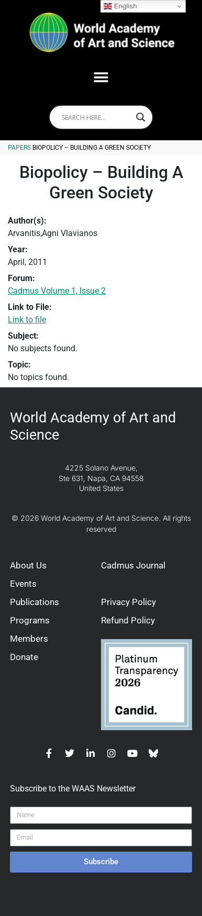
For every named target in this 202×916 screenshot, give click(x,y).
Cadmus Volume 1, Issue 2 (57, 291)
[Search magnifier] (140, 117)
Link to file (27, 320)
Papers (19, 147)
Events (23, 583)
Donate (24, 657)
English (120, 6)
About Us (28, 565)
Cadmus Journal (133, 565)
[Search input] (96, 117)
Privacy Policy (128, 602)
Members (29, 638)
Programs (30, 620)
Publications (34, 602)
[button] (101, 77)
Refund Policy (128, 620)
